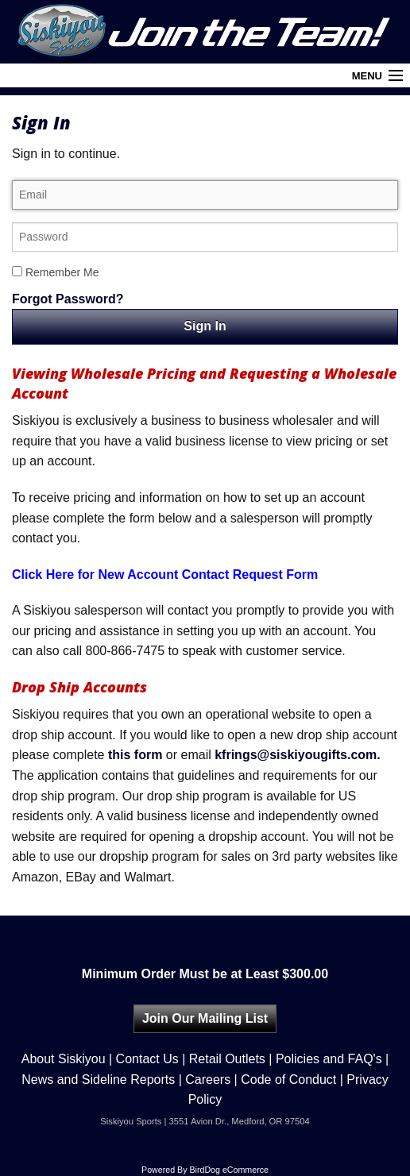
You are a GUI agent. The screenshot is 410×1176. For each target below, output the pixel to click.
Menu (367, 76)
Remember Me (55, 272)
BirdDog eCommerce (229, 1169)
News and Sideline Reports (98, 1079)
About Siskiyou (63, 1059)
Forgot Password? (67, 299)
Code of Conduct (288, 1079)
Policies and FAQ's (329, 1059)
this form (135, 755)
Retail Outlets (227, 1059)
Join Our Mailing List (205, 1018)
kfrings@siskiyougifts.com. (298, 755)
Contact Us (147, 1059)
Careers (207, 1079)
